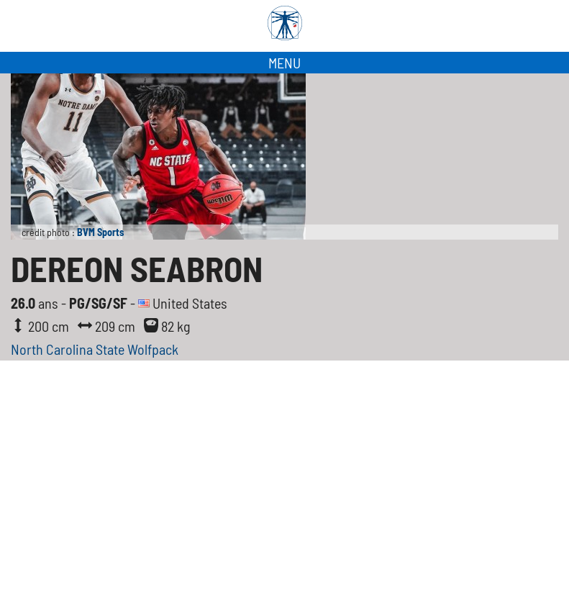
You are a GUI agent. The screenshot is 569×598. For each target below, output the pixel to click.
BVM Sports (100, 232)
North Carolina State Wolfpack (94, 349)
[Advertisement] (284, 490)
